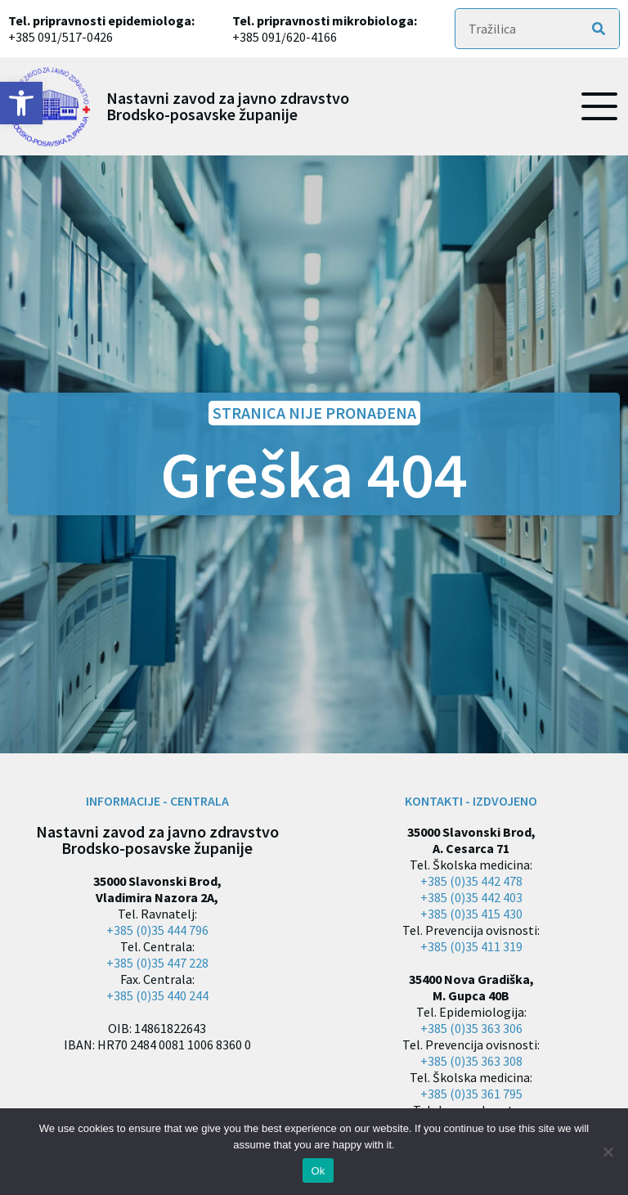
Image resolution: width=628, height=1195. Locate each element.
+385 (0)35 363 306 (471, 1028)
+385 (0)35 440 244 (157, 995)
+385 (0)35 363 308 (471, 1061)
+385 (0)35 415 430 (471, 913)
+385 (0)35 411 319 (471, 946)
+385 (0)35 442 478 (471, 881)
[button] (21, 103)
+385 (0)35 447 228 (157, 963)
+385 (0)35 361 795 (471, 1093)
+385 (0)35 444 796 (157, 930)
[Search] (598, 28)
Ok (318, 1171)
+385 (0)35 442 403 (471, 897)
